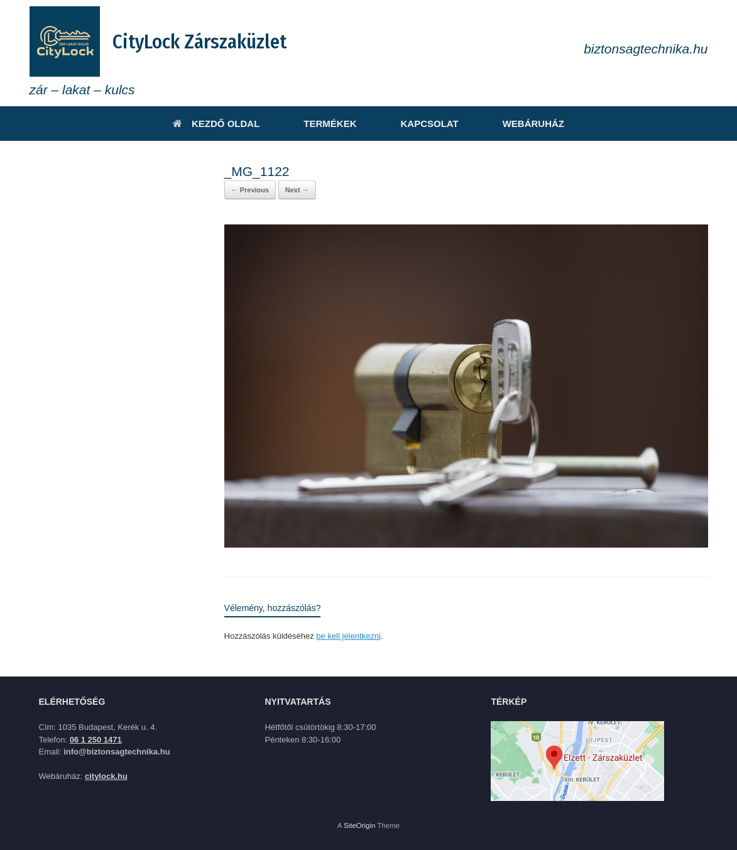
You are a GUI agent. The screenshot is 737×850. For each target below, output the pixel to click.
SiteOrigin (360, 825)
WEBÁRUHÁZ (533, 123)
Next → (297, 190)
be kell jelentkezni (348, 636)
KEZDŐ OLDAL (216, 123)
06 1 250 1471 (96, 739)
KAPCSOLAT (429, 123)
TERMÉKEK (329, 123)
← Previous (250, 190)
